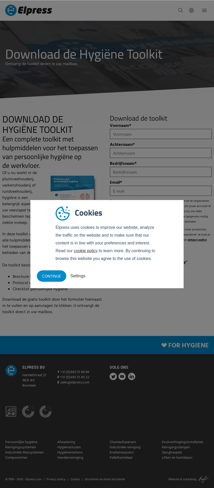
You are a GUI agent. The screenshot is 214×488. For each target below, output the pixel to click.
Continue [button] (51, 276)
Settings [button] (77, 276)
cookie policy (86, 251)
